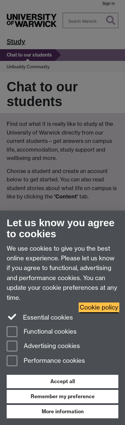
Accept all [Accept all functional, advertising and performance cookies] (62, 381)
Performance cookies (46, 361)
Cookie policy (99, 307)
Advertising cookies (43, 346)
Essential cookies (40, 317)
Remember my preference (63, 396)
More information (63, 411)
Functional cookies (42, 332)
